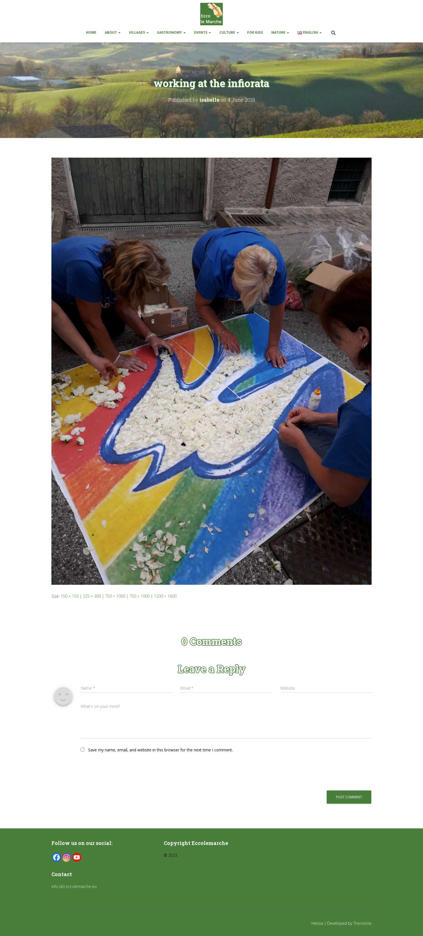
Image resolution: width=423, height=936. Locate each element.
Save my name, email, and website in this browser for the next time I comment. (160, 750)
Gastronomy (171, 32)
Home (91, 32)
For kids (255, 32)
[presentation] (119, 771)
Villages (139, 32)
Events (202, 32)
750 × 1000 (115, 596)
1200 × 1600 (165, 596)
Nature (280, 32)
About (112, 32)
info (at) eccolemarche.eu (74, 886)
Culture (229, 32)
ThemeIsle (362, 923)
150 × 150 (70, 596)
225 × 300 (92, 596)
